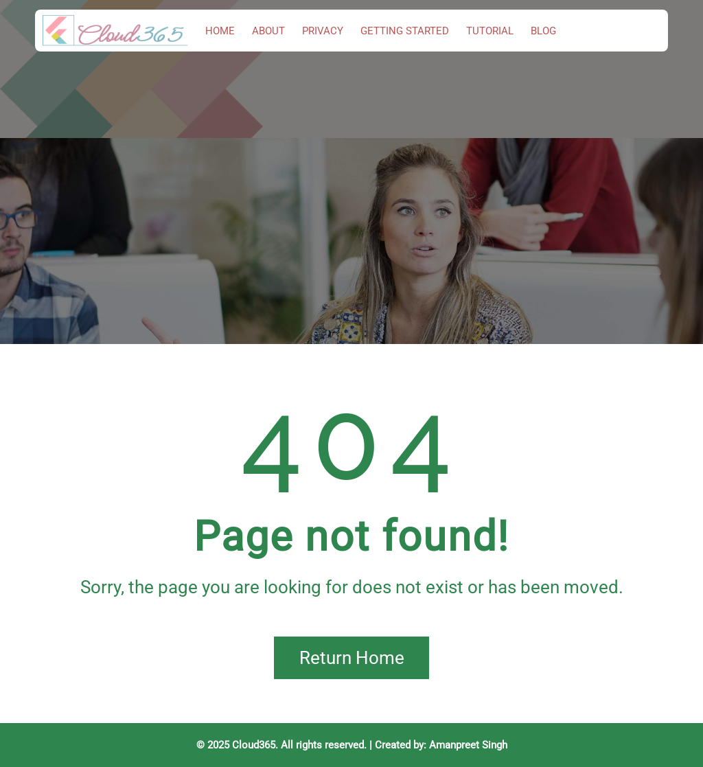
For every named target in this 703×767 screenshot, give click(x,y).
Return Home (351, 658)
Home (220, 31)
